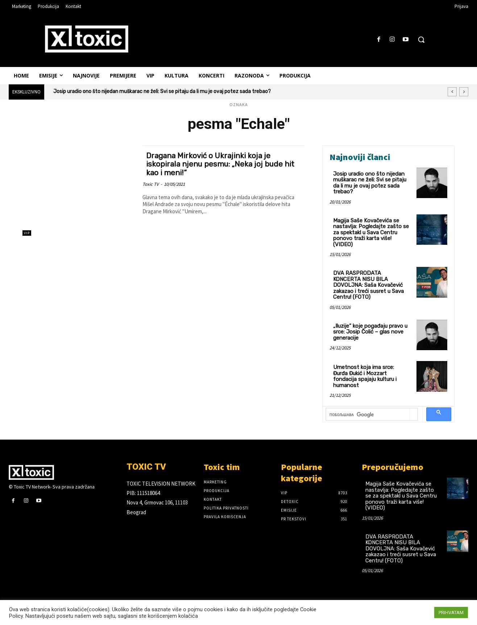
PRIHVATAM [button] (451, 612)
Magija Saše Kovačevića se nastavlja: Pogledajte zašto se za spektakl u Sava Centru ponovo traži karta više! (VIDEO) (371, 232)
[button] (421, 39)
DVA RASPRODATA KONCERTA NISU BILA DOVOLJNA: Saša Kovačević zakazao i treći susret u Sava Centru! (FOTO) (368, 285)
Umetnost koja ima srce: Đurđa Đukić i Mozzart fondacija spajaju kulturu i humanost (365, 376)
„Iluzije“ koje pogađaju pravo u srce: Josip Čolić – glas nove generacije (370, 332)
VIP (27, 233)
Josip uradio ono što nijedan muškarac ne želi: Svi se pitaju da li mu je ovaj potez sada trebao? (162, 91)
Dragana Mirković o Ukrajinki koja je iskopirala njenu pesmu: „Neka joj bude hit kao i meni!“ (221, 164)
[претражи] (367, 415)
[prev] (452, 91)
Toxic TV (150, 183)
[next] (463, 91)
